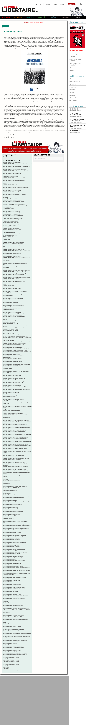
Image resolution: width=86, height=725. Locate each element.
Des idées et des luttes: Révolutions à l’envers (12, 358)
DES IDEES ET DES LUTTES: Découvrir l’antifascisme (13, 180)
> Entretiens (73, 90)
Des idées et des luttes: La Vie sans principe (12, 253)
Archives (78, 17)
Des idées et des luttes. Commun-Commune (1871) (13, 646)
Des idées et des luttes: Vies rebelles (10, 330)
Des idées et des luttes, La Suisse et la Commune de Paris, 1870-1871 (17, 578)
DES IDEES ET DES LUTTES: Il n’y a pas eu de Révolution (14, 395)
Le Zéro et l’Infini (6, 226)
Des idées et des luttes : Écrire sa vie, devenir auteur (13, 533)
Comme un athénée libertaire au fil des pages (12, 229)
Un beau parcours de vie (8, 236)
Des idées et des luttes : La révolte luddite (11, 514)
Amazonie (5, 319)
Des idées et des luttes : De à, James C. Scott (17, 355)
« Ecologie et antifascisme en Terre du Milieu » (12, 212)
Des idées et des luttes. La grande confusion (12, 639)
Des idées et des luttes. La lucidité (10, 643)
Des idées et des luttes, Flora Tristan (10, 592)
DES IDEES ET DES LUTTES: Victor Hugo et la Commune (14, 320)
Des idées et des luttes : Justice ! (9, 494)
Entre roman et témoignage (8, 309)
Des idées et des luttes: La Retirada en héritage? (12, 361)
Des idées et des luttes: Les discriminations (11, 256)
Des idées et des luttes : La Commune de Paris (12, 564)
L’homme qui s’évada (7, 299)
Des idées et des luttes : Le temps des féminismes (13, 511)
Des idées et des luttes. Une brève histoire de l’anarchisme (15, 616)
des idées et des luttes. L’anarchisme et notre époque (13, 629)
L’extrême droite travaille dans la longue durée (12, 200)
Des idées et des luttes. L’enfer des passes (11, 597)
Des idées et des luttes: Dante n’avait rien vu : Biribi (13, 313)
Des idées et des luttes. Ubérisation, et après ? (12, 594)
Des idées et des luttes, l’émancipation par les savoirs (14, 588)
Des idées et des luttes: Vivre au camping (11, 354)
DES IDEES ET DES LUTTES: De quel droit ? (12, 162)
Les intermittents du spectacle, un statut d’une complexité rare (15, 336)
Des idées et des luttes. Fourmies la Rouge (11, 644)
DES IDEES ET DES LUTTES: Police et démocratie (13, 240)
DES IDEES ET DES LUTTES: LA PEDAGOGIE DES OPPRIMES (15, 456)
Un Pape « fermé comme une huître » (10, 409)
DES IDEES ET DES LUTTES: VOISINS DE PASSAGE (13, 449)
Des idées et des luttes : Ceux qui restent (11, 545)
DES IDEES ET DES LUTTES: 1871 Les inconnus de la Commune (16, 432)
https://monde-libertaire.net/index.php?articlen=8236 (23, 32)
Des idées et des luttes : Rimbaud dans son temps (13, 397)
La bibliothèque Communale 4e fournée (11, 664)
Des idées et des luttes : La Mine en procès (11, 505)
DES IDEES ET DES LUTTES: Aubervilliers (11, 191)
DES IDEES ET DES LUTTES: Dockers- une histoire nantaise (15, 448)
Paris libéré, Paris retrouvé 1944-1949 (10, 362)
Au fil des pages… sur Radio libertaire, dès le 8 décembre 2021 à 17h (16, 609)
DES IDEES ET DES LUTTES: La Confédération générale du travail (16, 383)
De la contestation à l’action (8, 333)
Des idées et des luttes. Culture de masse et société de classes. (15, 595)
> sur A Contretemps (75, 131)
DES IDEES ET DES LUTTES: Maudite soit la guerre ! (13, 215)
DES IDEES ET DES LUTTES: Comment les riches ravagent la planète (17, 341)
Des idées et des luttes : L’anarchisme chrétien (12, 504)
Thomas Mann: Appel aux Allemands (10, 360)
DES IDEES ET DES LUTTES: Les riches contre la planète (14, 289)
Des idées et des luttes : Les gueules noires (11, 539)
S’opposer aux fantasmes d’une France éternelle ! (13, 202)
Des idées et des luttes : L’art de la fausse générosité (13, 540)
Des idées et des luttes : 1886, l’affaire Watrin (12, 487)
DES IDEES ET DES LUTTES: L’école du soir (12, 312)
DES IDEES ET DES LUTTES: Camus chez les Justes (13, 334)
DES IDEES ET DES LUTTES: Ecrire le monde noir (13, 317)
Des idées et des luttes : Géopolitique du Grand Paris (13, 369)
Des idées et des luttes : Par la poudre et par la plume (13, 497)
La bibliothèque (6, 665)
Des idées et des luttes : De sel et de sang (11, 543)
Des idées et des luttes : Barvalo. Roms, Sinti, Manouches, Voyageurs (17, 496)
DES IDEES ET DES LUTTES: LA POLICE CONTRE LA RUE (14, 430)
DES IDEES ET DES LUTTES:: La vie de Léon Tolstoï (13, 455)
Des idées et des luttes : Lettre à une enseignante (13, 510)
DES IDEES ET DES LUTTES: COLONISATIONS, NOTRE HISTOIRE (16, 420)
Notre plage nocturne (7, 357)
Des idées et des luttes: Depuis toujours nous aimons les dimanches (16, 367)
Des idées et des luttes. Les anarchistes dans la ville (13, 625)
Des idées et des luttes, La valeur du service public (13, 590)
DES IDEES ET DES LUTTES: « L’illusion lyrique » (13, 315)
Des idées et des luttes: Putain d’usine (10, 302)
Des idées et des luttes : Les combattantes (11, 546)
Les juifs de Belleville (7, 306)
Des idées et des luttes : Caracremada (10, 507)
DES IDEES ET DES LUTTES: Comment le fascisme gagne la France (16, 254)
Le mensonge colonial (7, 368)
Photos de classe (6, 417)
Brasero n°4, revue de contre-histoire (10, 329)
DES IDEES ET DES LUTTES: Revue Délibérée (12, 308)
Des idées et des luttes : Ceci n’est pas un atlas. (12, 498)
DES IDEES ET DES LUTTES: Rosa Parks (11, 219)
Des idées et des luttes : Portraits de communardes (13, 536)
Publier (55, 4)
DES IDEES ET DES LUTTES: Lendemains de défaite (13, 274)
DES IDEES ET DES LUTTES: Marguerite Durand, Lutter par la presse (17, 273)
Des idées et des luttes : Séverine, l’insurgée (12, 532)
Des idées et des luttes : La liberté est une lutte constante (14, 651)
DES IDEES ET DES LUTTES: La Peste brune (12, 190)
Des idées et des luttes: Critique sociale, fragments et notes (15, 350)
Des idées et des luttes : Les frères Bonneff (11, 508)
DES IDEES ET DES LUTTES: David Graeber (12, 238)
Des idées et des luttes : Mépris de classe (11, 538)
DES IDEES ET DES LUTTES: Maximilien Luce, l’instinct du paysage (16, 277)
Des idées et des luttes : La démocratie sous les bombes (14, 542)
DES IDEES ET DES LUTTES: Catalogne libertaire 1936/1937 (15, 263)
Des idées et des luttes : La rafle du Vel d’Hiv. (12, 563)
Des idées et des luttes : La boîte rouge (11, 484)
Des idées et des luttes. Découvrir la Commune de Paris (14, 613)
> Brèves (72, 92)
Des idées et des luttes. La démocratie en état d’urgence (14, 598)
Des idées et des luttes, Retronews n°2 (10, 591)
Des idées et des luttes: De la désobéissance (12, 365)
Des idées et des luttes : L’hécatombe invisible (12, 503)
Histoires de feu (6, 264)
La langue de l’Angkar (7, 292)
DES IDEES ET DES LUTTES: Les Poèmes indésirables (14, 431)
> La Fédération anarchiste (77, 68)
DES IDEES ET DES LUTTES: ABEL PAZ (11, 392)
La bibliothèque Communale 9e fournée (11, 657)
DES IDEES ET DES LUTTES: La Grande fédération (13, 233)
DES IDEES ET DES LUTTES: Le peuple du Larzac (13, 382)
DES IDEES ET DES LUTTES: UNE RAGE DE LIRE (13, 461)
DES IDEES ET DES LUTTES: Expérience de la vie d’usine (14, 194)
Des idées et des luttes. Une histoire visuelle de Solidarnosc (15, 604)
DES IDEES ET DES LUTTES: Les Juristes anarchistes (14, 316)
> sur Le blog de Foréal (76, 109)
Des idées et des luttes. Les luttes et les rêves (12, 626)
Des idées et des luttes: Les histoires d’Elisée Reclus (13, 305)
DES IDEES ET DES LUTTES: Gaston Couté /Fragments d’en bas (16, 170)
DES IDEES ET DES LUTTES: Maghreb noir (11, 211)
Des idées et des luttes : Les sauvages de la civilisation (14, 547)
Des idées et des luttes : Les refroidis (10, 550)
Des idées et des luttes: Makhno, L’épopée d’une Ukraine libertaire (16, 348)
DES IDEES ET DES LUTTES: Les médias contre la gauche (14, 271)
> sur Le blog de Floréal (76, 115)
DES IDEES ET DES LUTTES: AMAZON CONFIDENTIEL (14, 378)
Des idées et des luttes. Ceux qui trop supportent (13, 605)
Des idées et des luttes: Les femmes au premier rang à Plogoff (15, 470)
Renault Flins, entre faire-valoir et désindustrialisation (13, 393)
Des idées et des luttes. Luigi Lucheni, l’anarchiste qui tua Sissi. (16, 619)
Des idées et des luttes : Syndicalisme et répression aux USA (15, 654)
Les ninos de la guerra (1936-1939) (10, 235)
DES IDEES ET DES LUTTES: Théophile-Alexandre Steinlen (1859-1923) (17, 445)
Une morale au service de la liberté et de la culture (13, 243)
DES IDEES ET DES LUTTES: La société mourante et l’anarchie (15, 444)
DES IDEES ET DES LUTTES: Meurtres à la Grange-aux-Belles (15, 437)
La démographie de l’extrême (9, 322)
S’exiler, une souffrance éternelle (9, 404)
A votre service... (6, 423)
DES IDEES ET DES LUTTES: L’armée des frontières (13, 249)
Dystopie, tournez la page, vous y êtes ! (11, 222)
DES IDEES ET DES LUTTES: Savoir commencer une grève (15, 285)
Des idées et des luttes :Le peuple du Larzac (12, 650)
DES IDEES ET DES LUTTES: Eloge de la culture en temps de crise (16, 250)
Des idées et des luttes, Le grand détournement (12, 585)
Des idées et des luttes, (7, 581)
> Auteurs (72, 95)
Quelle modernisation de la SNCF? (10, 198)
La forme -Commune (7, 493)
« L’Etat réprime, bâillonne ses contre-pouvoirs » (12, 218)
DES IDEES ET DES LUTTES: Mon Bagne (11, 193)
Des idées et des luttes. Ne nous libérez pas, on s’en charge (15, 640)
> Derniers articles (74, 79)
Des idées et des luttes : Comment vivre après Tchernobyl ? (15, 653)
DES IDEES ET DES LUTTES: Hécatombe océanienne (13, 399)
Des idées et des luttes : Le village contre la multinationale (14, 535)
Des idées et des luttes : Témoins (9, 559)
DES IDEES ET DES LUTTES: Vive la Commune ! (12, 296)
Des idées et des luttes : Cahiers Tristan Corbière (13, 557)
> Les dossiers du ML (75, 81)
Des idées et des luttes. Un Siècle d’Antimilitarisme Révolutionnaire (16, 606)
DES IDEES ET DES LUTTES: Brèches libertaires (12, 186)
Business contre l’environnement (9, 247)
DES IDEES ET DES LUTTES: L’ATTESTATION (12, 459)
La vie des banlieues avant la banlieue (10, 261)
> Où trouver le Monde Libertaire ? (75, 64)
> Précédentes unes (75, 98)
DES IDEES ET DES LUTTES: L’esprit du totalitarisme (13, 266)
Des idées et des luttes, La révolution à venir (12, 584)
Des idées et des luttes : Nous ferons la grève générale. (14, 549)
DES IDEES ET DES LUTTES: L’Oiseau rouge (12, 375)
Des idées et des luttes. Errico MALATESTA (11, 627)
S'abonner (62, 4)
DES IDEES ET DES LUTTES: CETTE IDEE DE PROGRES (14, 469)
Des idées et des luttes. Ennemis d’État (11, 641)
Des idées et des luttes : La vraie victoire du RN (12, 512)
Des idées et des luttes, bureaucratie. (10, 583)
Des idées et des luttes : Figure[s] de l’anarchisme (13, 379)
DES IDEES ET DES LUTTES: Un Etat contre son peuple (14, 281)
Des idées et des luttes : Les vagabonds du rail (12, 491)
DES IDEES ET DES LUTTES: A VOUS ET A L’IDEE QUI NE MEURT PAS (17, 381)
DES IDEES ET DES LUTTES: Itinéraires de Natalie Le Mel (14, 169)
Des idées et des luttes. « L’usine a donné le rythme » (13, 647)
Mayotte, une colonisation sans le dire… (11, 323)
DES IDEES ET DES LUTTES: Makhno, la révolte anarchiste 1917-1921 (17, 421)
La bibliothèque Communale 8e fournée (11, 658)
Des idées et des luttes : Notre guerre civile (11, 480)
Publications (48, 4)
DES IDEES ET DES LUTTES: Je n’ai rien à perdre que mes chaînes (16, 418)
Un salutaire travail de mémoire (9, 396)
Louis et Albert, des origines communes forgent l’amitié (14, 204)
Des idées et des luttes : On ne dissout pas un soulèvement (15, 486)
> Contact (72, 70)
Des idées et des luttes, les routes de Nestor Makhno (13, 576)
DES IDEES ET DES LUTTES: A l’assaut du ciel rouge (13, 242)
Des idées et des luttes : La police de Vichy (11, 553)
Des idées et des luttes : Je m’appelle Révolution (12, 347)
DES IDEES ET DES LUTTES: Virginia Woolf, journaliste (14, 268)
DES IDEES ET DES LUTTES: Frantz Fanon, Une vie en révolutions (16, 270)
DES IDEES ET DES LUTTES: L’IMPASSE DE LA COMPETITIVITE (16, 458)
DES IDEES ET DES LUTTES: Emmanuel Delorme (13, 310)
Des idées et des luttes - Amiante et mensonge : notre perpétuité (16, 501)
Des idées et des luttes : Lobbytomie (10, 515)
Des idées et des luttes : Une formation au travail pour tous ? (15, 552)
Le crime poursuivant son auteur (9, 225)
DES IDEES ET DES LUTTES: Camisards (11, 228)
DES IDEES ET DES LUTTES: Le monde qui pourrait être (14, 177)
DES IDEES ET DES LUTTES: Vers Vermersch (12, 385)
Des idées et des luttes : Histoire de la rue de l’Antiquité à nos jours (16, 524)
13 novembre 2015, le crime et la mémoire (11, 214)
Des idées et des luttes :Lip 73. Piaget (10, 648)
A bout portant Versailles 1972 (9, 346)
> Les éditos (73, 84)
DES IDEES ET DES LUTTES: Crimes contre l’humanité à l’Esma (16, 179)
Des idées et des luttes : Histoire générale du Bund (13, 529)
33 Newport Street (6, 239)
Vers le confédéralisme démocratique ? (11, 221)
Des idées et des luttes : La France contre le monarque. (14, 560)
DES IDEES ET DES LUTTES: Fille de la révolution (13, 298)
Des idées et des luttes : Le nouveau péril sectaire (13, 556)
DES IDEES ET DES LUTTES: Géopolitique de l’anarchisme (15, 438)
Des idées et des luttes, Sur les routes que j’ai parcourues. (14, 577)
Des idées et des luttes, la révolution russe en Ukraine (14, 587)
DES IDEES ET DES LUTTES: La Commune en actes (13, 252)
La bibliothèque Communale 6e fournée (11, 661)
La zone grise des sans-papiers (9, 275)
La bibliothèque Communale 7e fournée (11, 660)
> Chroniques (73, 87)
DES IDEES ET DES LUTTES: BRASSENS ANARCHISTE (14, 462)
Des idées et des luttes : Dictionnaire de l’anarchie (13, 566)
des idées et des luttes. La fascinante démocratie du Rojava (15, 632)
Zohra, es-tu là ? (6, 260)
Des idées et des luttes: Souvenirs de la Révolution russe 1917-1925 (16, 364)
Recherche (73, 101)
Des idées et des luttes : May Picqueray (11, 655)
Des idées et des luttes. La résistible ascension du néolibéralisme (16, 608)
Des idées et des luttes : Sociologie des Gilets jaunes (13, 344)
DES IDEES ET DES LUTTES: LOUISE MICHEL (12, 173)
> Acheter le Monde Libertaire (75, 55)
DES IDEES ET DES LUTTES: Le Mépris (11, 184)
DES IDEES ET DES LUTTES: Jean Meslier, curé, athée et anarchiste (16, 287)
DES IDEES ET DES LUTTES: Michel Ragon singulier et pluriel (15, 411)
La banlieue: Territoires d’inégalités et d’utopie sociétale (14, 327)
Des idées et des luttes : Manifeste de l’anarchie (12, 531)
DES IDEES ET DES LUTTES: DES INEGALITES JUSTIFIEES (15, 301)
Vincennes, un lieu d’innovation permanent (11, 410)
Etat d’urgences (6, 267)
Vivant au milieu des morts (8, 340)
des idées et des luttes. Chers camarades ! (11, 630)
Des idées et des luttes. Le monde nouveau (11, 623)
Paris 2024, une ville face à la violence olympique (13, 413)
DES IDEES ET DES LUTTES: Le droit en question (13, 172)
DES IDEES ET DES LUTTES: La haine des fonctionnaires (14, 343)
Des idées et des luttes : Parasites (10, 500)
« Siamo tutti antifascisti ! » (8, 208)
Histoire (26, 22)
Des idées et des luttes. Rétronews (10, 618)
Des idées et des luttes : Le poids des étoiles (12, 376)
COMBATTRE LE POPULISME (9, 209)
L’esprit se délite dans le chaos (9, 232)
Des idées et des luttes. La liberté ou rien (11, 602)
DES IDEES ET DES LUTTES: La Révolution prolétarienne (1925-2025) (17, 303)
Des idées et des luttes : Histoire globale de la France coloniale (15, 519)
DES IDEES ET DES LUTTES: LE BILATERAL (12, 288)
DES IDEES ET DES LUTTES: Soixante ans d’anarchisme (14, 374)
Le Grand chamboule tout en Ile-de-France (11, 400)
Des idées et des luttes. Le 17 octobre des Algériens (13, 615)
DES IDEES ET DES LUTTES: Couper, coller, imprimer (13, 201)
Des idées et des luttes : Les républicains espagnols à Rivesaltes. (16, 528)
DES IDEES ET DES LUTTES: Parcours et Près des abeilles (15, 291)
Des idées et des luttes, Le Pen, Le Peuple (11, 580)
